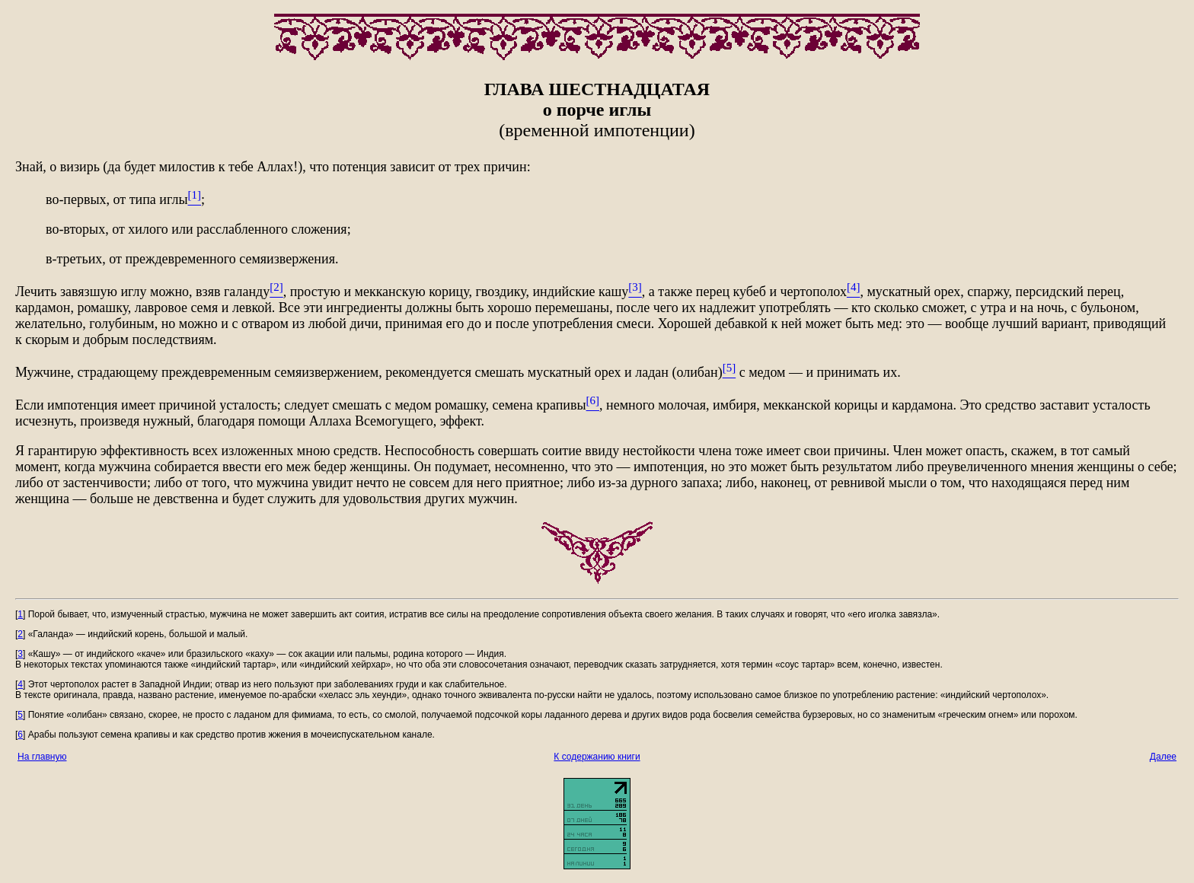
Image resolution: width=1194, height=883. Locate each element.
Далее (1163, 756)
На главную (42, 756)
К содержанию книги (597, 756)
